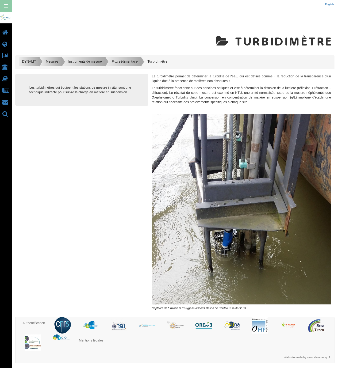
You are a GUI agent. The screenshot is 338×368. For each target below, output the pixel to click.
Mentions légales (91, 340)
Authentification (34, 323)
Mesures (52, 61)
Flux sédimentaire (125, 61)
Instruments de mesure (85, 61)
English (329, 4)
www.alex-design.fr (319, 357)
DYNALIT (29, 61)
